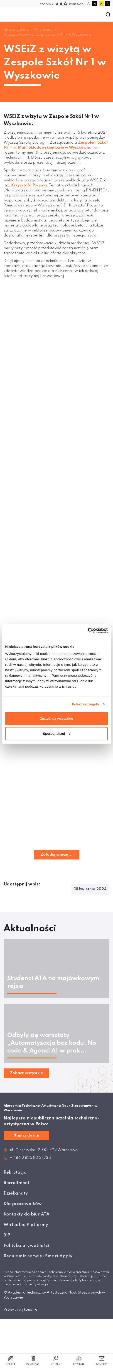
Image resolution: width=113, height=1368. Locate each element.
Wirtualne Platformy (26, 1225)
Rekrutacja (15, 1172)
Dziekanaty (16, 1193)
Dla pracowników (23, 1204)
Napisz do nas (26, 1135)
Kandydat (32, 1360)
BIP (7, 1235)
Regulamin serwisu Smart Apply (38, 1256)
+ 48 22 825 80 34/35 (30, 1158)
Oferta (10, 1360)
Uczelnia (78, 1360)
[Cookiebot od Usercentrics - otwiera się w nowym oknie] (88, 630)
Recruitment (16, 1183)
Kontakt (102, 1360)
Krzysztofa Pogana (29, 185)
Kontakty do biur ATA (26, 1214)
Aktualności (43, 30)
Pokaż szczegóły (85, 704)
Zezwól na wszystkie (56, 718)
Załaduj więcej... (56, 855)
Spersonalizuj (57, 733)
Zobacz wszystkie (26, 1073)
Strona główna (16, 30)
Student (56, 1360)
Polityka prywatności (26, 1245)
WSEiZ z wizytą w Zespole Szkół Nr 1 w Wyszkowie (47, 35)
